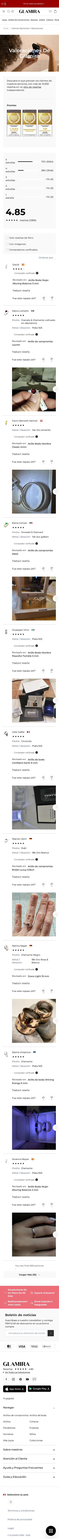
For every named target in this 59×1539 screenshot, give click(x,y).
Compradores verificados (23, 249)
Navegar (29, 1408)
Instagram (13, 1379)
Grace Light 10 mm (38, 976)
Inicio (5, 28)
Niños (33, 1434)
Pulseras (34, 1427)
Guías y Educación (29, 1477)
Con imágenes (17, 244)
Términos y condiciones (21, 1510)
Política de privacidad (20, 1519)
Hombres (8, 1434)
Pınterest (20, 1379)
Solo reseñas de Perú (21, 237)
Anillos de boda (38, 1415)
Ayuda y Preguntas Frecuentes (29, 1468)
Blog (34, 1379)
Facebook (6, 1379)
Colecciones (36, 1440)
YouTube (27, 1379)
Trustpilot (8, 1398)
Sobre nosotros (29, 1450)
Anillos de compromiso (16, 1415)
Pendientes (9, 1427)
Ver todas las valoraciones (17, 1372)
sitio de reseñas (32, 87)
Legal (11, 1528)
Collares (34, 1421)
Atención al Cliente (29, 1459)
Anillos (6, 1421)
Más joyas (8, 1440)
